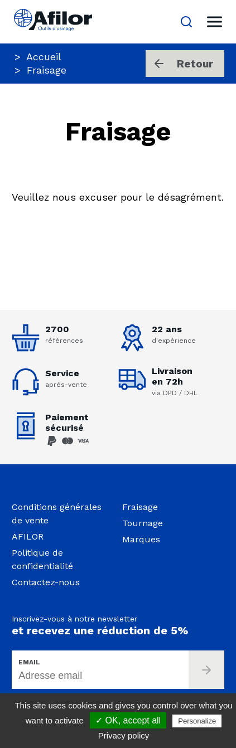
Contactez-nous (46, 582)
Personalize (197, 721)
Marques (141, 539)
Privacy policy (124, 735)
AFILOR (28, 536)
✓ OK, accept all (128, 720)
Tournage (142, 523)
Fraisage (140, 507)
